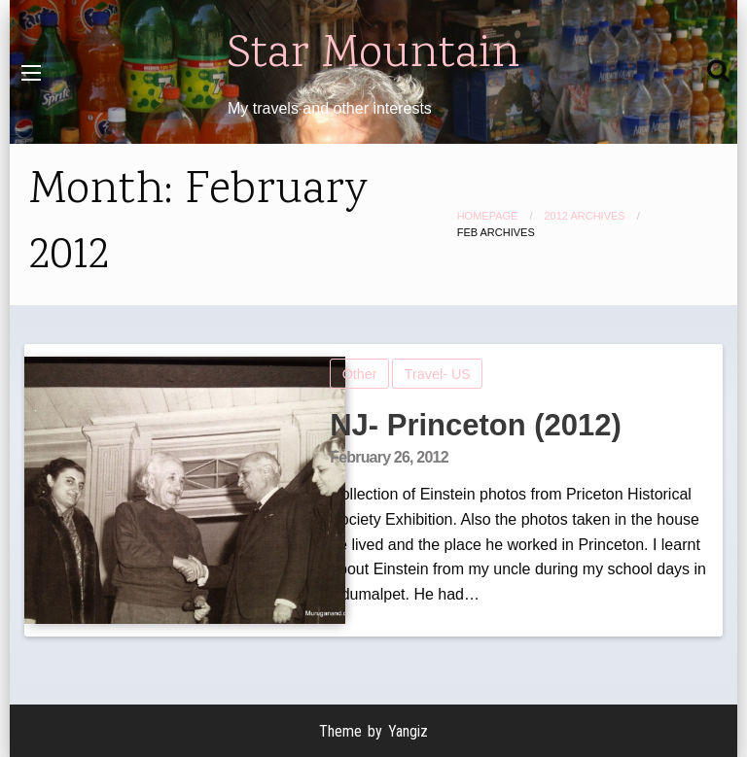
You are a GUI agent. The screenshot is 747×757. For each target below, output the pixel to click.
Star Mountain (373, 55)
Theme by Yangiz (373, 731)
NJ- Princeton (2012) (476, 425)
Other (359, 374)
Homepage (487, 216)
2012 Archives (585, 216)
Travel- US (438, 374)
